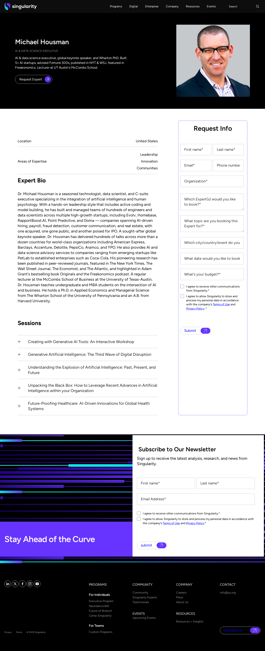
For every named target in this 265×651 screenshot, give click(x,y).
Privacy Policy (195, 308)
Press (179, 597)
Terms (19, 632)
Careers (181, 592)
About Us (182, 602)
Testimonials (140, 602)
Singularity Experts (144, 597)
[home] (20, 6)
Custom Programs (100, 632)
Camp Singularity (100, 615)
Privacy (8, 632)
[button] (116, 6)
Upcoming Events (144, 618)
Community (140, 592)
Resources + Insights (189, 621)
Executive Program (101, 601)
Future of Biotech (100, 611)
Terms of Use (221, 304)
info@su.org (228, 592)
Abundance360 (99, 606)
